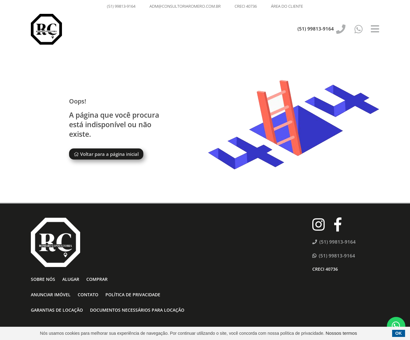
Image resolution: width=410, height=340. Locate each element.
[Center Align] (375, 29)
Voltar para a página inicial (106, 154)
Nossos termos (341, 333)
